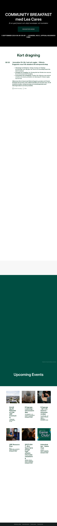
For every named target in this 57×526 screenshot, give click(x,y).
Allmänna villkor (17, 524)
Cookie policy (33, 524)
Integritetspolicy (25, 524)
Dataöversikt (40, 524)
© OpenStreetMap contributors (51, 361)
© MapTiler (44, 361)
